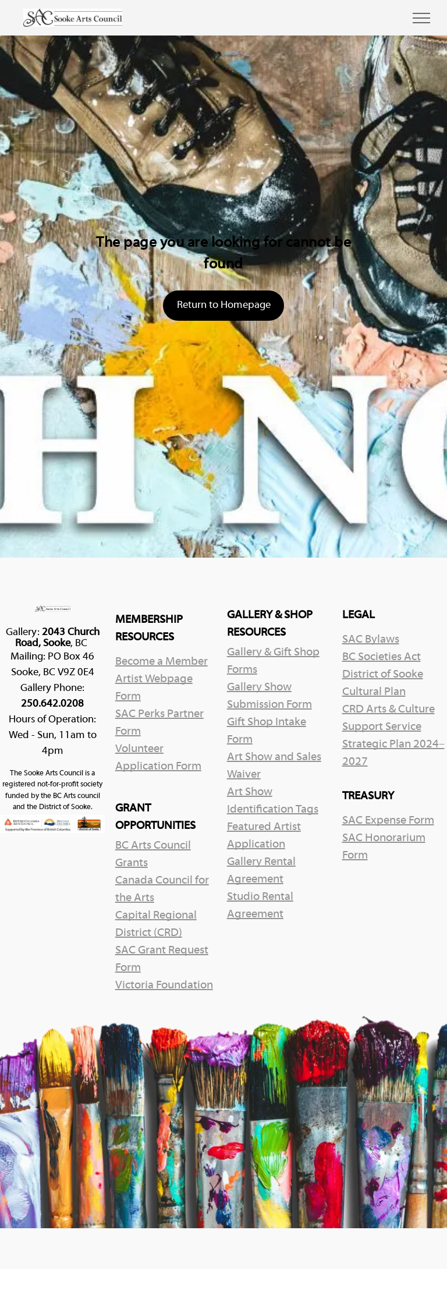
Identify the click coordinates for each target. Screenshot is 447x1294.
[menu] (421, 18)
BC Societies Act (381, 657)
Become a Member (161, 662)
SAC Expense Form (388, 821)
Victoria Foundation (164, 985)
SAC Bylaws (370, 640)
